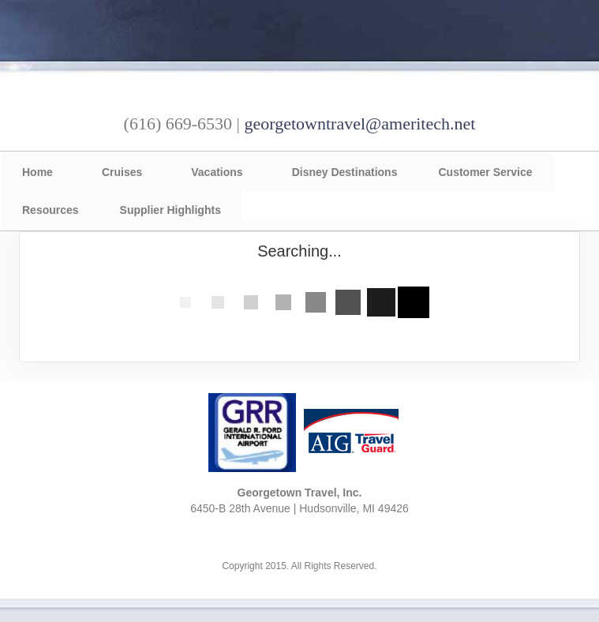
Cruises (122, 172)
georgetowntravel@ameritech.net (359, 123)
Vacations (216, 172)
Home (37, 172)
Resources (50, 210)
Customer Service (485, 172)
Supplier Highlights (170, 210)
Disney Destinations (345, 172)
